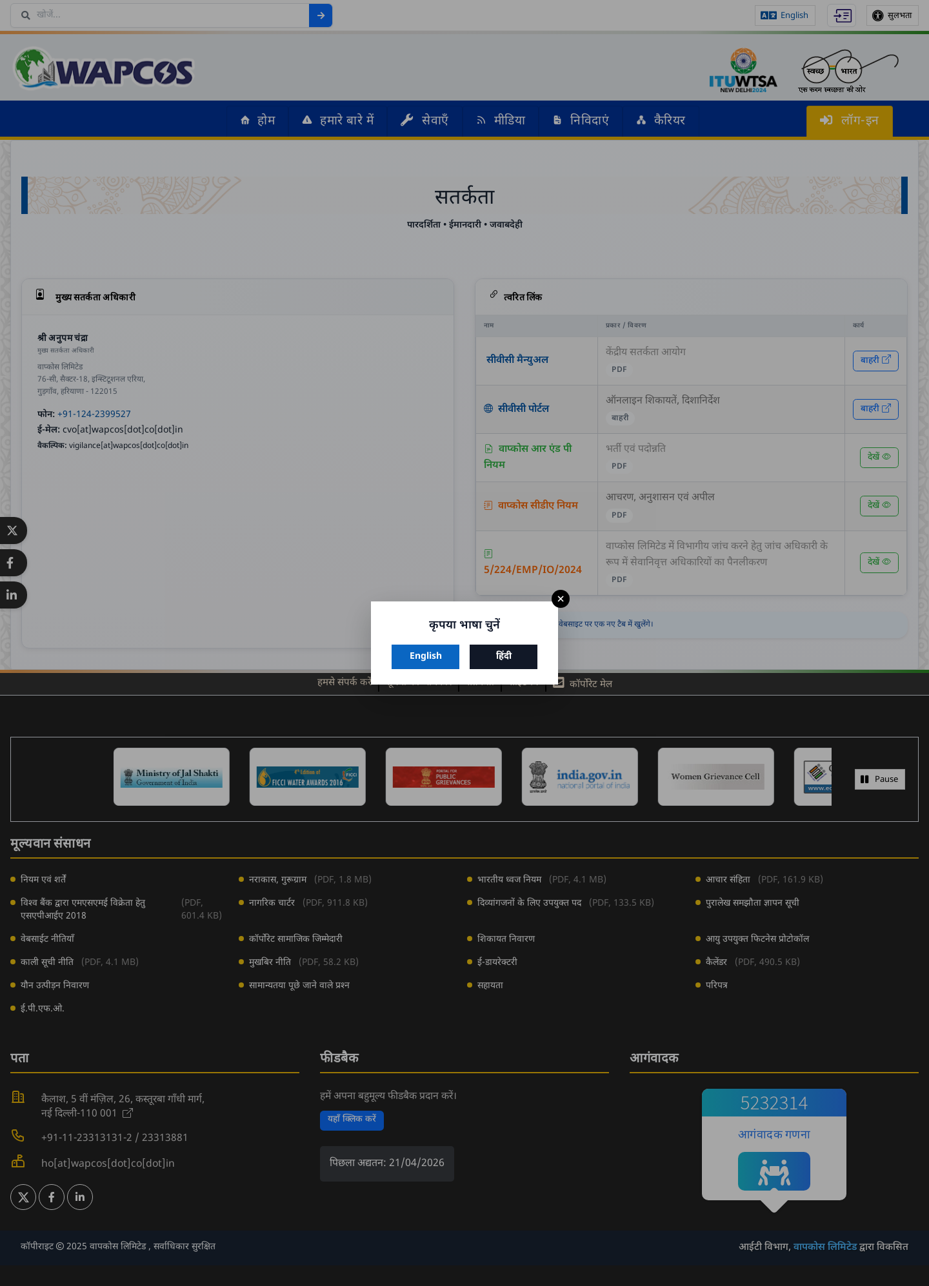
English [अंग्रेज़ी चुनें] (426, 656)
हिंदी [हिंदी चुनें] (504, 656)
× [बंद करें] (560, 599)
